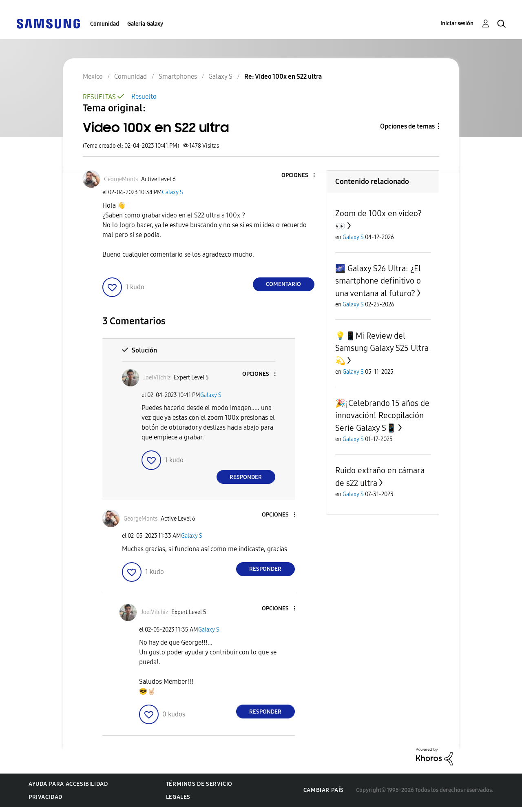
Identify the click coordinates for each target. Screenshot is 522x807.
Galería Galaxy (145, 23)
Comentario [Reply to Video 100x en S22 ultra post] (283, 284)
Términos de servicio (199, 783)
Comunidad (104, 23)
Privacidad (45, 797)
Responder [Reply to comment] (246, 477)
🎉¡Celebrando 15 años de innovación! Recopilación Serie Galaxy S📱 (382, 415)
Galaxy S (172, 192)
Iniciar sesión (456, 23)
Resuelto (144, 96)
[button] (300, 176)
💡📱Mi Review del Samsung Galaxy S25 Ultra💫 (382, 348)
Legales (178, 797)
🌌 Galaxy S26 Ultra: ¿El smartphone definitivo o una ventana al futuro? (378, 281)
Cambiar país (323, 790)
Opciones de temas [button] (407, 126)
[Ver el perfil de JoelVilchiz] (156, 377)
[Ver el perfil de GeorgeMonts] (121, 179)
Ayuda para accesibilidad (68, 783)
